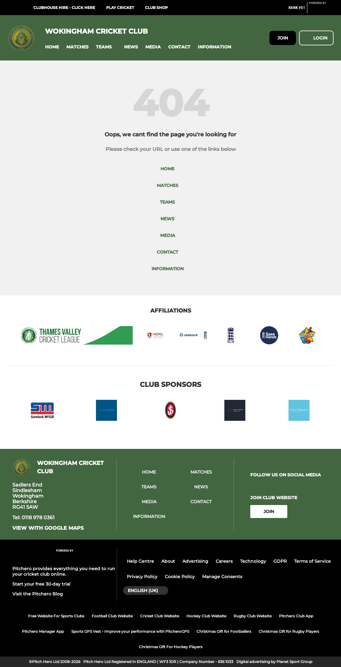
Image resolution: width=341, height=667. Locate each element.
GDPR (280, 561)
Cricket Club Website (159, 616)
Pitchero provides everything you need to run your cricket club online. (63, 571)
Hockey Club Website (206, 616)
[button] (52, 47)
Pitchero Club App (296, 616)
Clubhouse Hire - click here (64, 7)
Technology (253, 561)
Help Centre (140, 561)
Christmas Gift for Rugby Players (289, 631)
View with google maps (48, 528)
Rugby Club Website (253, 616)
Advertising (195, 561)
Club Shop (156, 7)
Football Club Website (112, 616)
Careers (224, 561)
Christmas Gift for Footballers (224, 631)
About (168, 561)
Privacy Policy (142, 576)
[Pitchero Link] (321, 10)
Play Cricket (120, 7)
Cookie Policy (180, 576)
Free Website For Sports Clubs (56, 616)
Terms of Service (312, 561)
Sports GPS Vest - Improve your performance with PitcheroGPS (130, 631)
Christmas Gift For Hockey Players (170, 646)
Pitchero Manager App (43, 631)
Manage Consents (222, 576)
